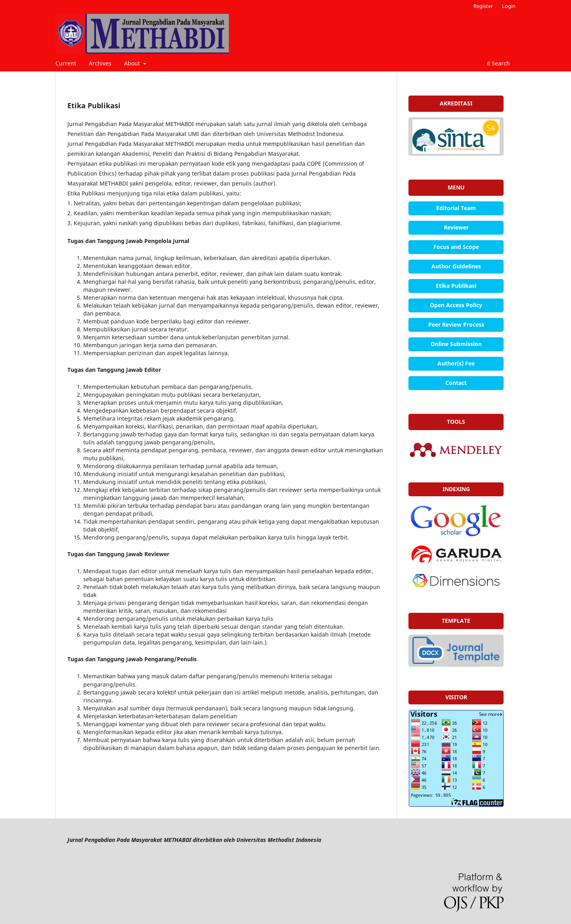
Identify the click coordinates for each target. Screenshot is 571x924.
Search (498, 63)
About (133, 63)
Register (483, 6)
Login (508, 6)
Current (66, 63)
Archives (100, 63)
